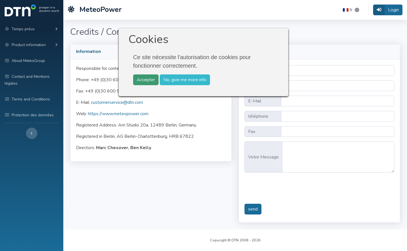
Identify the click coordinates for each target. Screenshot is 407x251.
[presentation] (287, 188)
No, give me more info (184, 80)
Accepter (146, 80)
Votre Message (263, 157)
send (253, 209)
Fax (251, 131)
